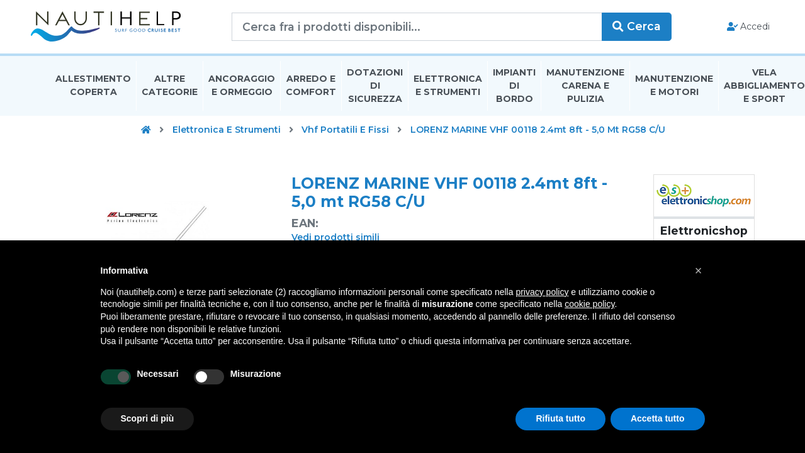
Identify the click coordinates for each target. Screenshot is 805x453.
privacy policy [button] (541, 292)
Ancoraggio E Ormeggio (241, 90)
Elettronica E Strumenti (448, 90)
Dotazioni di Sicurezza (375, 90)
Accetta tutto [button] (658, 418)
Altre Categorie (170, 90)
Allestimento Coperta (93, 90)
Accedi (728, 29)
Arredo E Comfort (311, 90)
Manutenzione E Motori (674, 90)
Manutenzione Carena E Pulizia (585, 90)
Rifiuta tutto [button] (560, 418)
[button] (699, 270)
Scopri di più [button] (147, 418)
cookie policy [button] (589, 304)
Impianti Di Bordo (514, 90)
